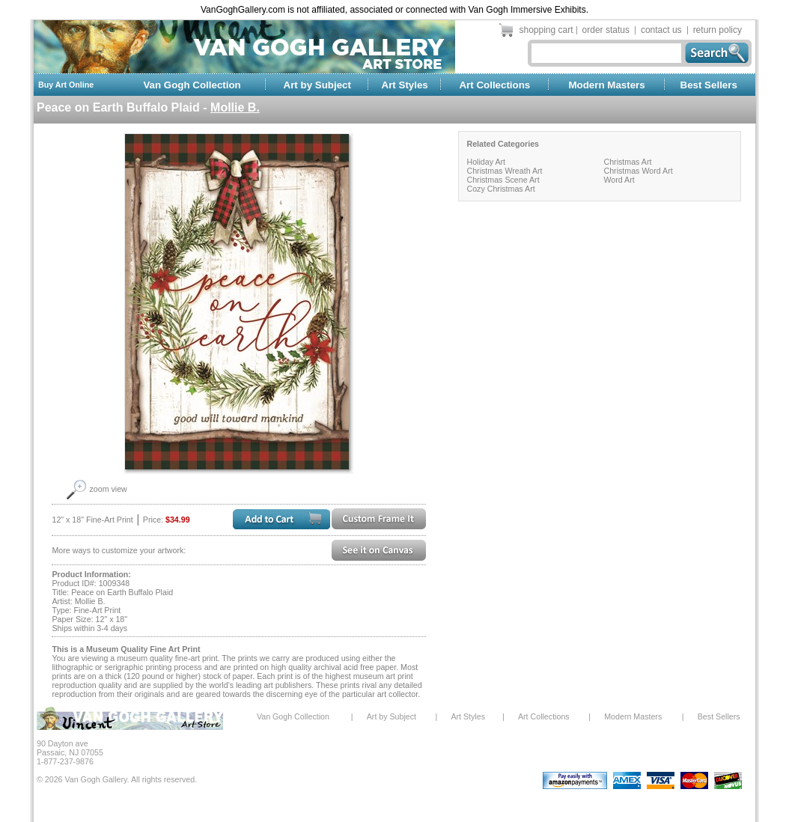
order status (606, 30)
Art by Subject (317, 85)
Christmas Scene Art (502, 179)
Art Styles (405, 85)
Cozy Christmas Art (500, 188)
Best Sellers (708, 85)
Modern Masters (606, 85)
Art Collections (494, 85)
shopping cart (546, 30)
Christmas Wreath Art (504, 170)
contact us (661, 30)
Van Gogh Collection (191, 85)
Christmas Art (627, 161)
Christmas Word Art (637, 170)
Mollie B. (235, 107)
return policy (717, 30)
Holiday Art (485, 161)
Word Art (618, 179)
